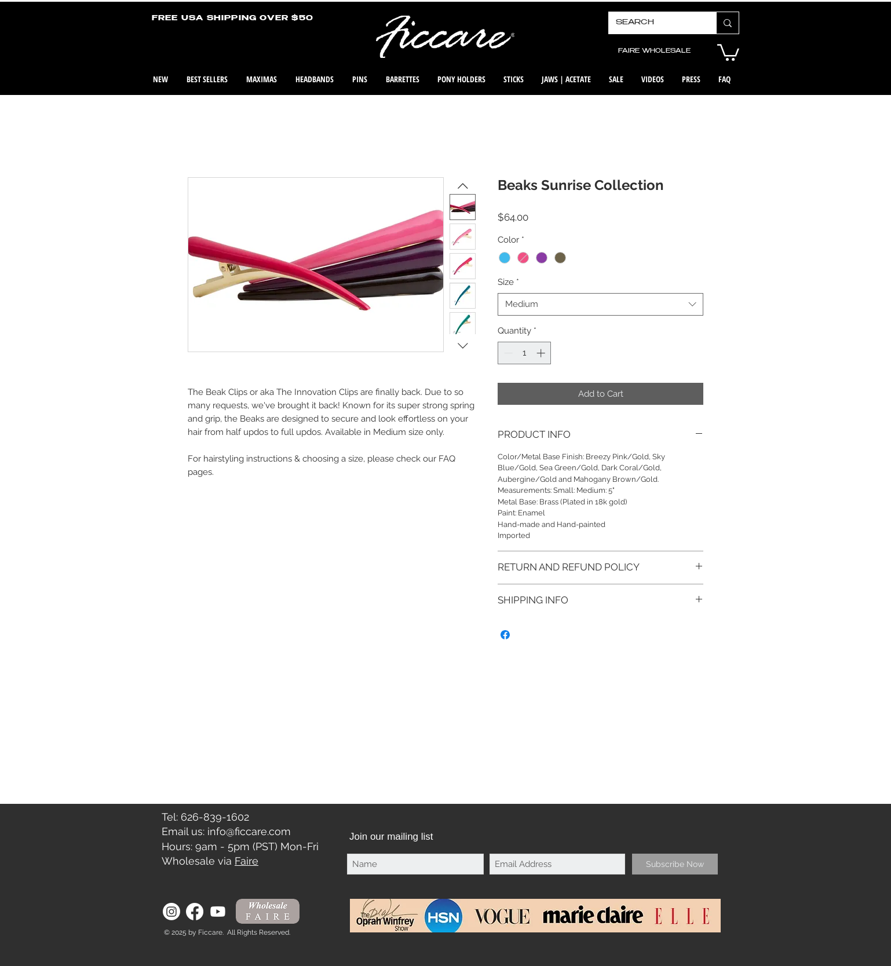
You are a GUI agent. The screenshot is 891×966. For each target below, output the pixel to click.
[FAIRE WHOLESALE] (654, 51)
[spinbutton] (524, 353)
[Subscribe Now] (675, 864)
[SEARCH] (654, 23)
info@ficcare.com (249, 831)
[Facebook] (194, 911)
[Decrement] (507, 353)
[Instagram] (171, 911)
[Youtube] (218, 911)
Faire (246, 861)
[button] (728, 51)
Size (508, 282)
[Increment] (542, 353)
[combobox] (600, 304)
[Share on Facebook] (505, 635)
